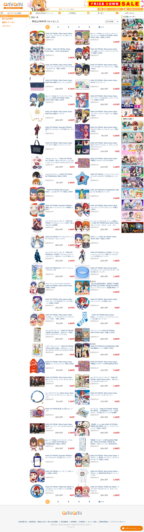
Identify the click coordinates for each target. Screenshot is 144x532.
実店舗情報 (64, 522)
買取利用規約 (103, 522)
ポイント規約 (92, 522)
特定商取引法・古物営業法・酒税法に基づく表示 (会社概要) (38, 522)
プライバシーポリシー (118, 522)
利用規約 (82, 522)
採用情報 (73, 522)
